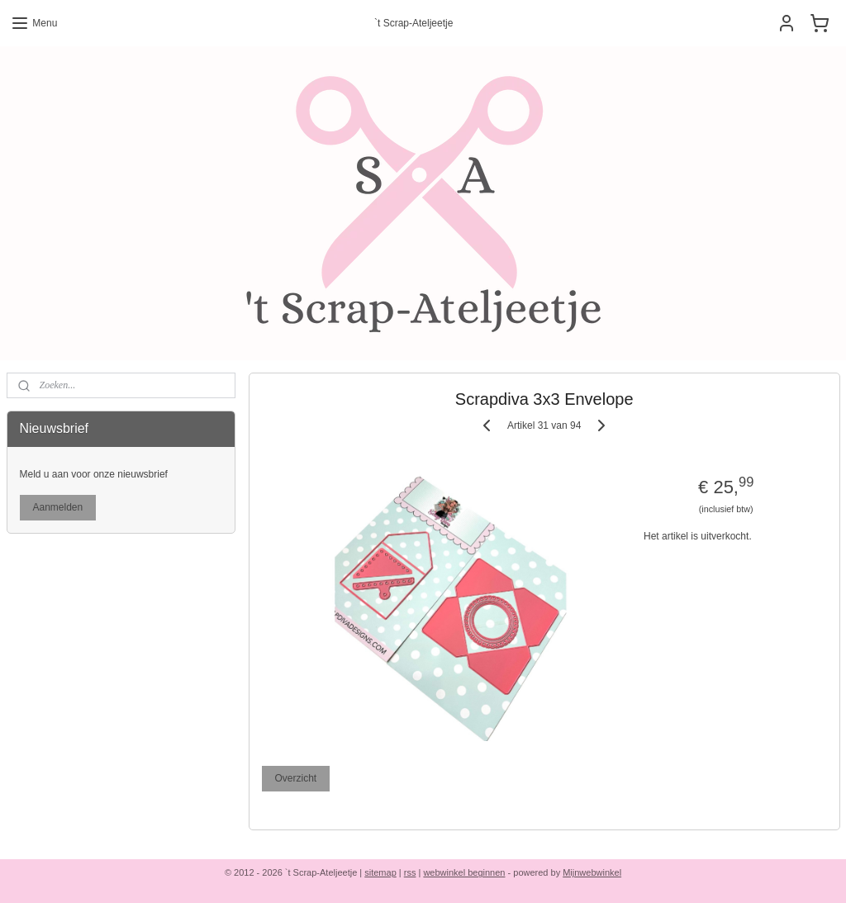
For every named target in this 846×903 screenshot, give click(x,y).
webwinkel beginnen (464, 872)
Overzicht (295, 778)
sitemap (380, 872)
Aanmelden (58, 507)
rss (410, 872)
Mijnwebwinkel (592, 872)
